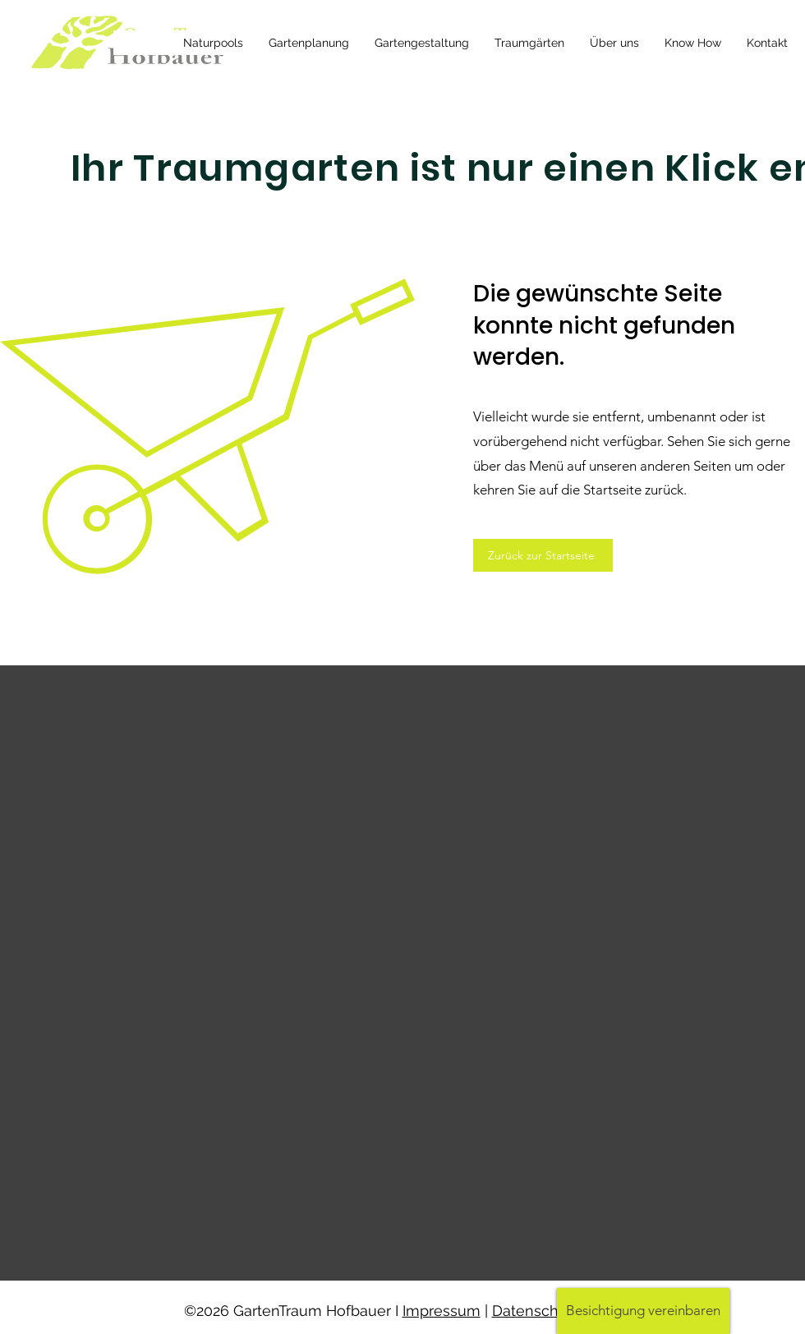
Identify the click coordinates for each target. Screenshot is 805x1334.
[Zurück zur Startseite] (543, 555)
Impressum (441, 1310)
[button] (643, 1311)
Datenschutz (536, 1310)
